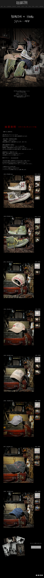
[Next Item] (32, 191)
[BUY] (36, 547)
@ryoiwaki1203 (14, 157)
